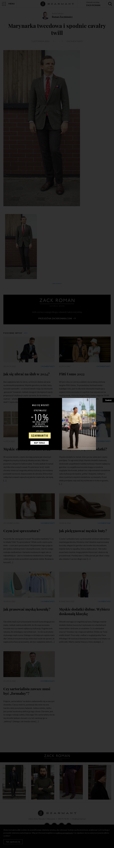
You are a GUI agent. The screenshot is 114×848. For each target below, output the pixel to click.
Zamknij (108, 400)
